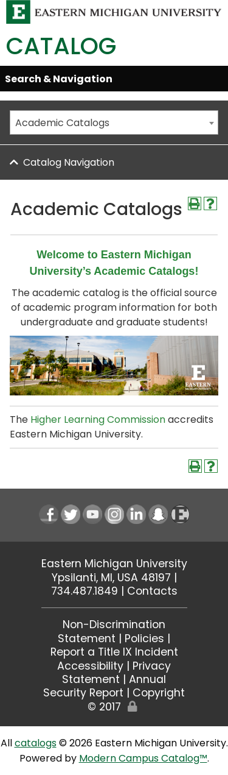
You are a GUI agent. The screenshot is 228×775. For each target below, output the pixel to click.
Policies (144, 638)
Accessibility (90, 666)
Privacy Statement (116, 673)
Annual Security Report (104, 686)
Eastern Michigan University (114, 563)
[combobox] (114, 122)
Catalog (61, 46)
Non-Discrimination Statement (111, 631)
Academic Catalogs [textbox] (62, 123)
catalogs (36, 743)
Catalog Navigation (68, 162)
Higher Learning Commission (97, 419)
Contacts (152, 591)
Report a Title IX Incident (114, 652)
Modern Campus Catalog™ (143, 758)
